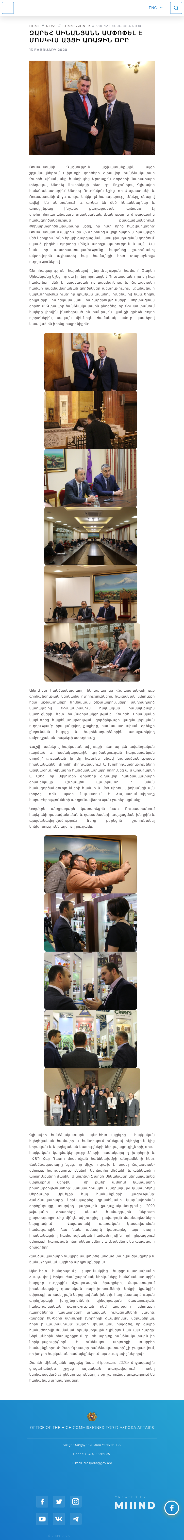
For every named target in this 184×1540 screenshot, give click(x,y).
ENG (153, 8)
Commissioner (76, 26)
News (51, 26)
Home (34, 26)
